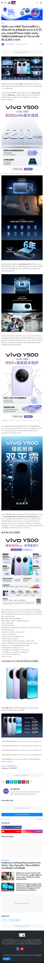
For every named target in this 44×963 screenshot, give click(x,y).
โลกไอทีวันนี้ (14, 789)
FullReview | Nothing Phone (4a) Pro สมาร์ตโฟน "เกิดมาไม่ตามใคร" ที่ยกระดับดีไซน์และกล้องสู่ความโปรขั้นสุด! (21, 865)
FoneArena (11, 766)
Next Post (39, 819)
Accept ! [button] (6, 959)
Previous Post (6, 819)
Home (3, 23)
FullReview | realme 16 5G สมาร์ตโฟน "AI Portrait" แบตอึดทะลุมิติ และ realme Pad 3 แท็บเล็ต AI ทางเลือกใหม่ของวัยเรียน (29, 876)
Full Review (14, 920)
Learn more (38, 955)
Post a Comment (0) (22, 814)
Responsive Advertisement (22, 52)
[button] (2, 2)
